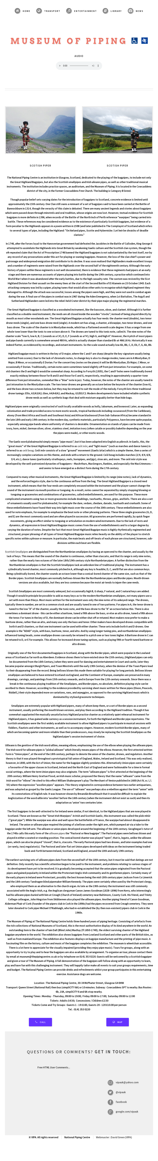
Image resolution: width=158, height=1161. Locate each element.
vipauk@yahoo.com (127, 1082)
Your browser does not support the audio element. (79, 66)
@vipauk (121, 1092)
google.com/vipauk (127, 1111)
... (53, 1067)
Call (43, 1022)
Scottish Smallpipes (16, 551)
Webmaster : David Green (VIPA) (114, 1137)
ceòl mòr (82, 446)
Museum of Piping (79, 41)
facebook (121, 1102)
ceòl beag (28, 450)
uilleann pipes (57, 833)
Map (120, 1022)
